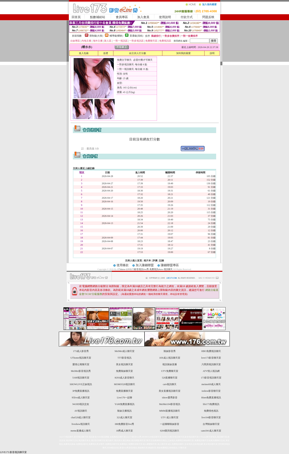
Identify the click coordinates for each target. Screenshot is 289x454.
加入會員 (143, 17)
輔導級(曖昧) (116, 35)
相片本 (147, 260)
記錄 (161, 260)
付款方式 (187, 17)
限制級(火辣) (96, 35)
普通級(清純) (136, 35)
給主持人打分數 (137, 53)
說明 (212, 53)
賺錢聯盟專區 (170, 265)
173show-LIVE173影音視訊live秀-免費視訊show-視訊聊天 (145, 269)
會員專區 (122, 17)
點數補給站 (97, 17)
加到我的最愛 (183, 53)
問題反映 (208, 17)
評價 (155, 260)
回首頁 (76, 17)
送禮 (105, 53)
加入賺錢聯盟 (145, 265)
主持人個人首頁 (133, 260)
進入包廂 (84, 53)
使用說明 (165, 17)
